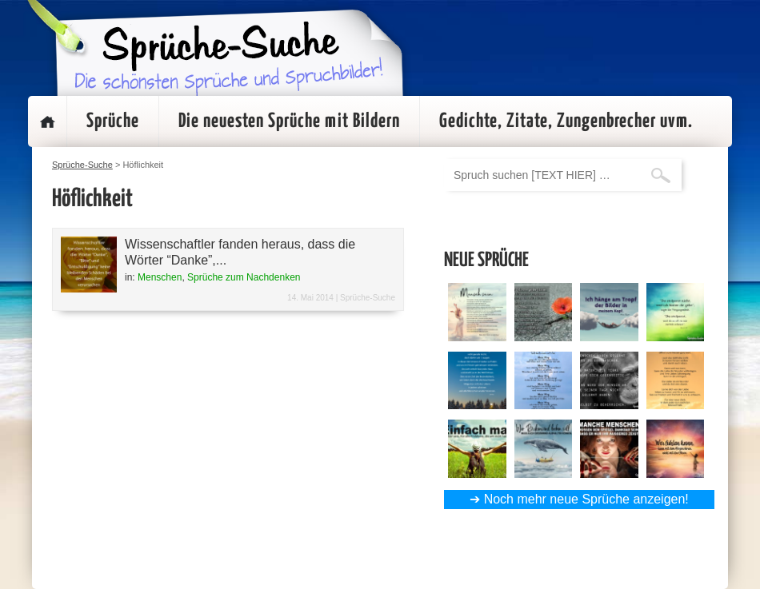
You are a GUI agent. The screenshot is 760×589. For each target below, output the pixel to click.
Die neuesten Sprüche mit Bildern (289, 121)
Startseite (47, 121)
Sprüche (112, 121)
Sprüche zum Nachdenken (243, 277)
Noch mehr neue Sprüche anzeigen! (586, 499)
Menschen (160, 277)
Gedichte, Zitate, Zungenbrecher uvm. (566, 121)
